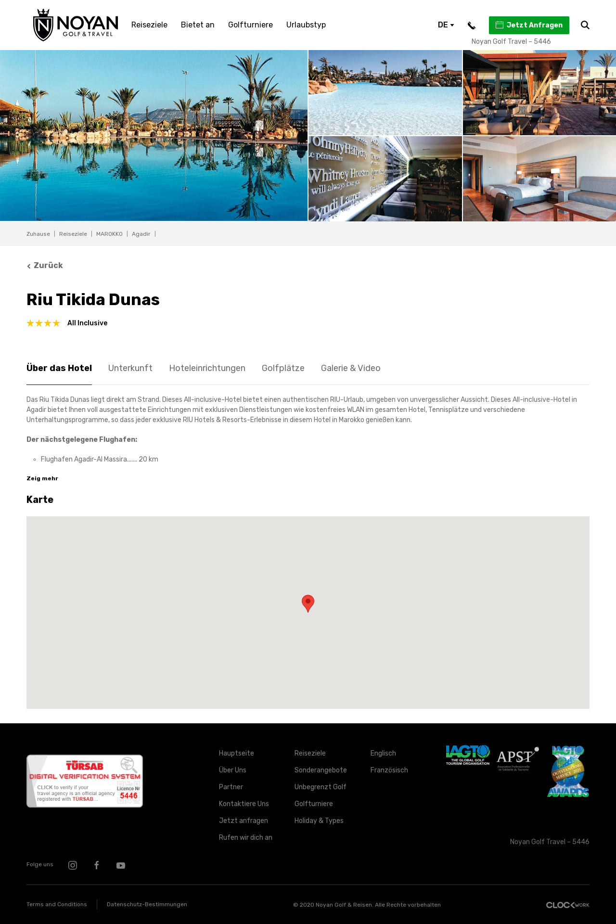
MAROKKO (109, 234)
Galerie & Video (351, 368)
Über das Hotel (59, 368)
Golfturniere (250, 24)
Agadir (141, 234)
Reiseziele (149, 24)
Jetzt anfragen (243, 821)
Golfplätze (283, 368)
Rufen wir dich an (245, 838)
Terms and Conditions (56, 904)
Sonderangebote (321, 770)
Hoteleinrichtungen (207, 368)
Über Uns (232, 770)
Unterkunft (130, 368)
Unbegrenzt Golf (320, 787)
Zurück (44, 265)
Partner (231, 787)
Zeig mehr (42, 478)
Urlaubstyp (306, 24)
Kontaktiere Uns (244, 804)
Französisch (389, 770)
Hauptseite (236, 753)
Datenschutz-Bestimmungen (147, 904)
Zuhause (38, 234)
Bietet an (198, 24)
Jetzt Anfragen (529, 25)
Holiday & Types (319, 821)
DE (446, 24)
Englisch (383, 753)
